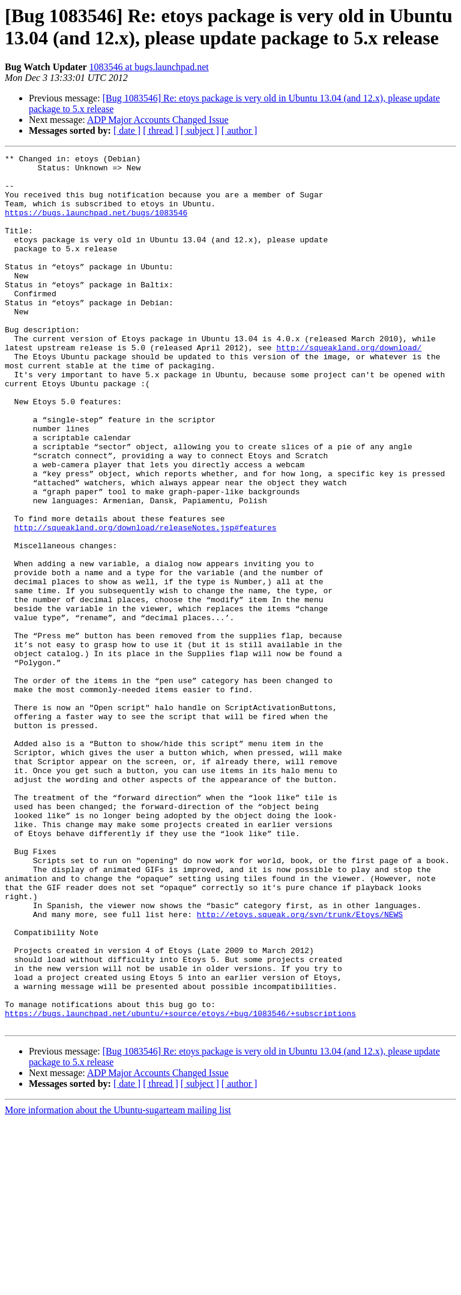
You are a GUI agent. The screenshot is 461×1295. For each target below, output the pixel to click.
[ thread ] (160, 130)
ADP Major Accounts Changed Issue (158, 120)
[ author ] (239, 130)
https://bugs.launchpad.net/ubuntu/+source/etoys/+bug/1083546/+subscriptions (180, 1185)
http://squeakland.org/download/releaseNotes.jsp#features (145, 602)
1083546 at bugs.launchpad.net (149, 67)
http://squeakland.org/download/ (348, 386)
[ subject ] (200, 130)
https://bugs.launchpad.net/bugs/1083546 (96, 225)
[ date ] (126, 130)
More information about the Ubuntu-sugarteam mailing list (118, 1284)
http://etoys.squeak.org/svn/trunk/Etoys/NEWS (300, 1067)
